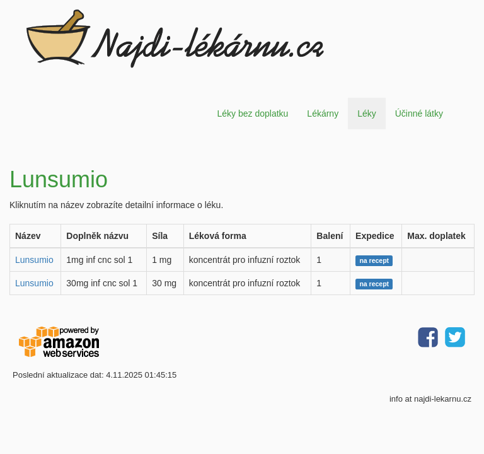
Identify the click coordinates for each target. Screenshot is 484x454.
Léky (366, 113)
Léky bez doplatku (252, 113)
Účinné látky (419, 113)
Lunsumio (34, 260)
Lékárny (322, 113)
